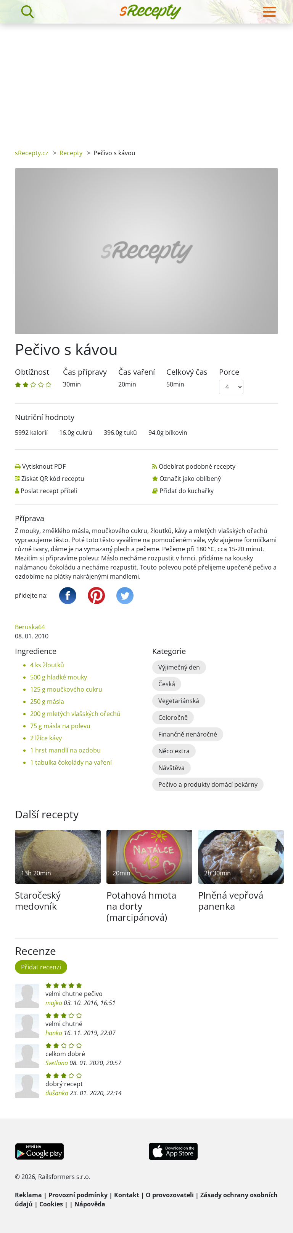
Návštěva (171, 768)
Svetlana (56, 1063)
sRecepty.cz (31, 153)
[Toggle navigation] (269, 12)
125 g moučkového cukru (66, 689)
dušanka (56, 1093)
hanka (53, 1033)
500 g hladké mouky (58, 677)
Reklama (28, 1195)
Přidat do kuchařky (186, 491)
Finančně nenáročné (187, 734)
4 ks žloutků (47, 665)
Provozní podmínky (78, 1195)
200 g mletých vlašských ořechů (75, 714)
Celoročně (173, 717)
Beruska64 (30, 627)
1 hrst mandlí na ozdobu (65, 750)
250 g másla (47, 701)
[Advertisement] (146, 80)
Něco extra (174, 751)
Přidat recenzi (41, 967)
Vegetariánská (178, 701)
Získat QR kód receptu (52, 478)
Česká (166, 684)
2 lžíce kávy (46, 738)
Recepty (71, 153)
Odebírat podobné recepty (197, 466)
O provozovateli (170, 1195)
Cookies (51, 1204)
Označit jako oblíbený (190, 478)
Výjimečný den (179, 667)
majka (53, 1003)
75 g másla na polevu (60, 726)
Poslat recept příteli (49, 491)
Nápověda (89, 1204)
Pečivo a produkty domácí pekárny (208, 784)
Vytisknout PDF (44, 466)
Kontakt (126, 1195)
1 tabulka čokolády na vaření (71, 762)
